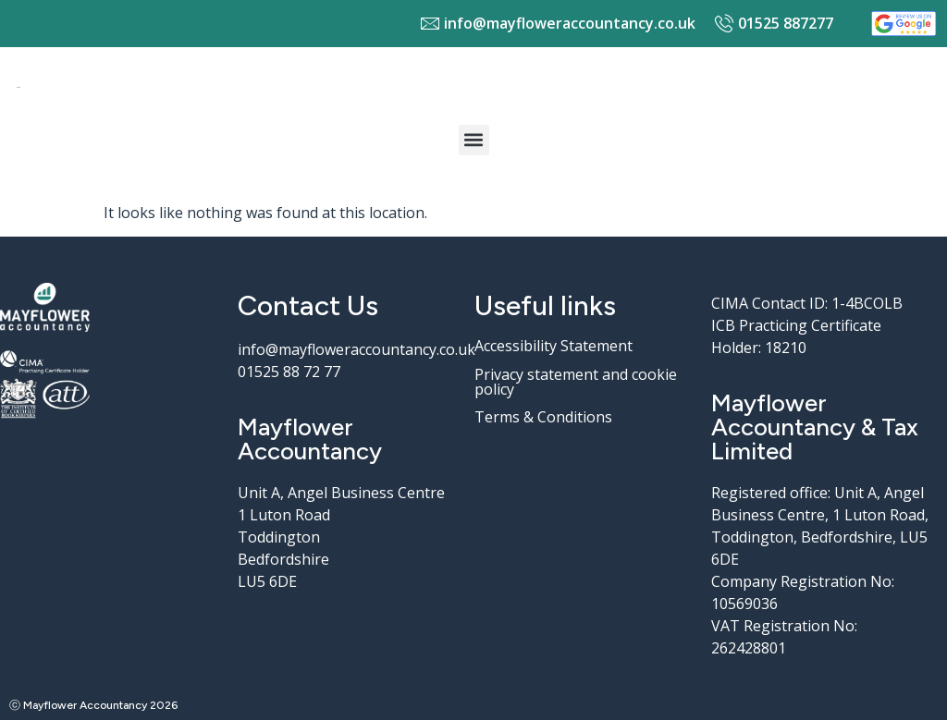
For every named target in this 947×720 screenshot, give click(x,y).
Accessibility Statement (553, 346)
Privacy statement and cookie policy (575, 381)
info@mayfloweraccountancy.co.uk (356, 349)
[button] (474, 140)
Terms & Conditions (543, 417)
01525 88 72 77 (289, 371)
